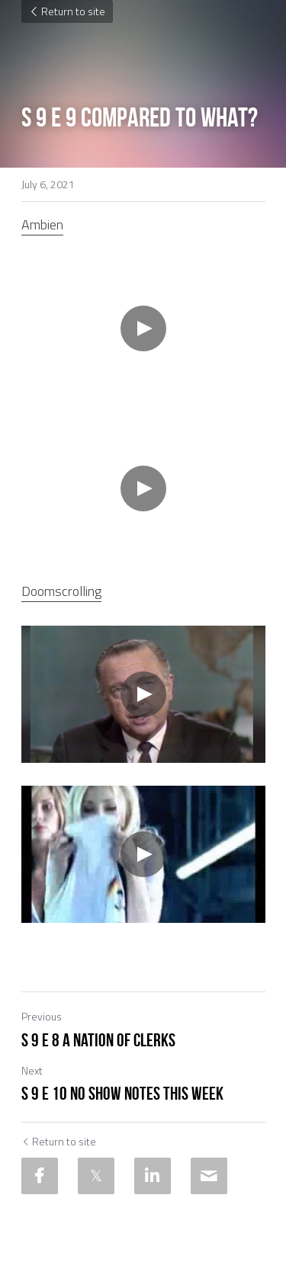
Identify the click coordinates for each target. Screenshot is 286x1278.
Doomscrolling (61, 591)
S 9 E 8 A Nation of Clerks (98, 1040)
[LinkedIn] (152, 1176)
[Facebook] (39, 1176)
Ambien (42, 224)
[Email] (209, 1176)
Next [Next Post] (32, 1070)
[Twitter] (96, 1176)
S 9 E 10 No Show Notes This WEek (122, 1093)
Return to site (67, 11)
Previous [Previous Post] (41, 1016)
